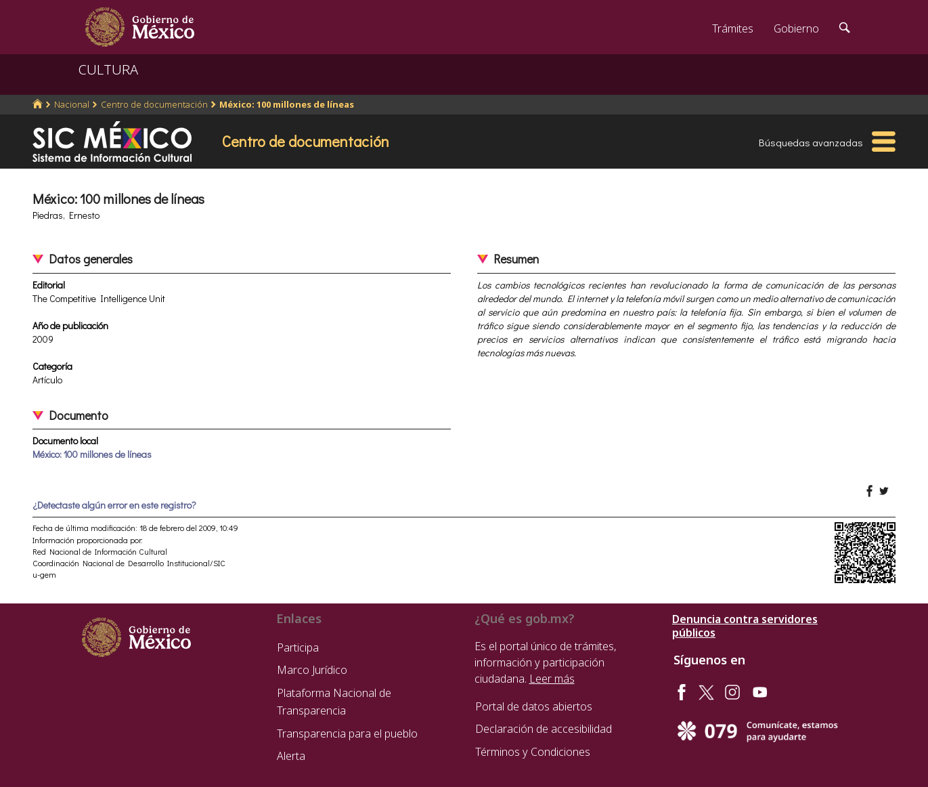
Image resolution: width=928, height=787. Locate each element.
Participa (298, 647)
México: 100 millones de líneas (286, 104)
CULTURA (108, 69)
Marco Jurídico (312, 669)
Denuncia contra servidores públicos (745, 626)
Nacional (71, 104)
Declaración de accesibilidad (543, 728)
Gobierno (796, 28)
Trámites (732, 28)
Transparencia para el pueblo (347, 733)
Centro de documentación (154, 104)
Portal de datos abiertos (533, 706)
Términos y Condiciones (532, 751)
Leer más (552, 678)
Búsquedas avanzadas (811, 142)
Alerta (291, 755)
